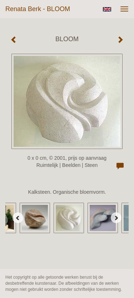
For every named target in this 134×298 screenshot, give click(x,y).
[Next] (116, 217)
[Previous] (18, 217)
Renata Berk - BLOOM (37, 9)
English (107, 9)
